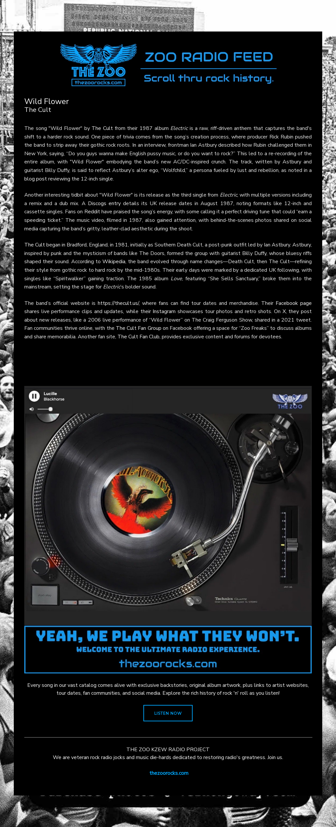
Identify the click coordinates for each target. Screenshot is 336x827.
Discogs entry (104, 203)
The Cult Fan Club (138, 336)
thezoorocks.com (168, 773)
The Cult (102, 128)
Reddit (92, 211)
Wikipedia (113, 261)
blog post (35, 178)
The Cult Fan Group (138, 328)
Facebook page (294, 303)
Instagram (164, 311)
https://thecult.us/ (118, 303)
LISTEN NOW (168, 713)
